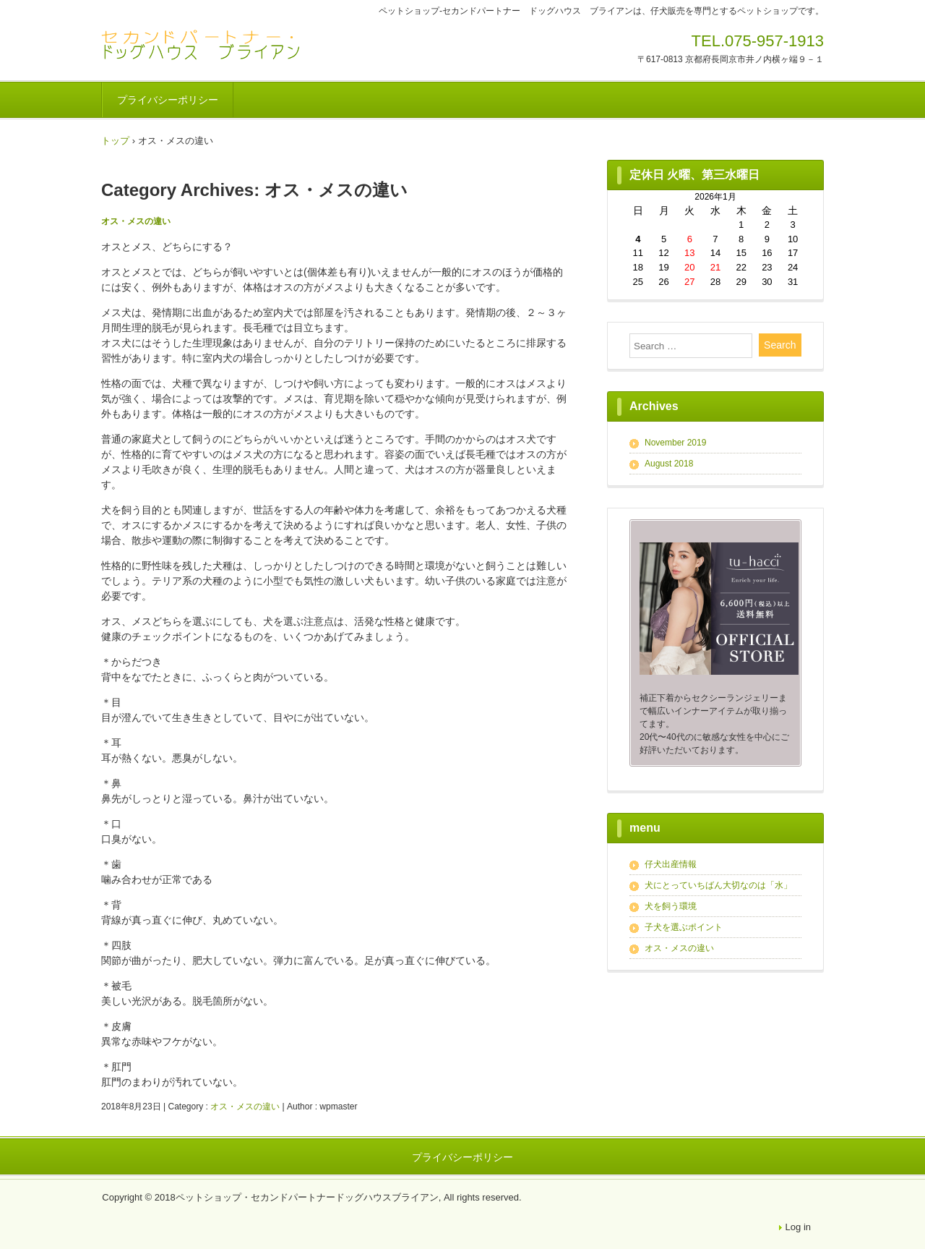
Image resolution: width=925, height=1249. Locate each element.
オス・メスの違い (136, 221)
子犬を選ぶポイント (684, 927)
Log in (798, 1227)
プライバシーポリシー (167, 100)
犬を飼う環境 (671, 906)
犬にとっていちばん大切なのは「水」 (718, 885)
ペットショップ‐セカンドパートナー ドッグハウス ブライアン (202, 45)
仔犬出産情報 (671, 864)
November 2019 (675, 443)
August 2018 (669, 464)
